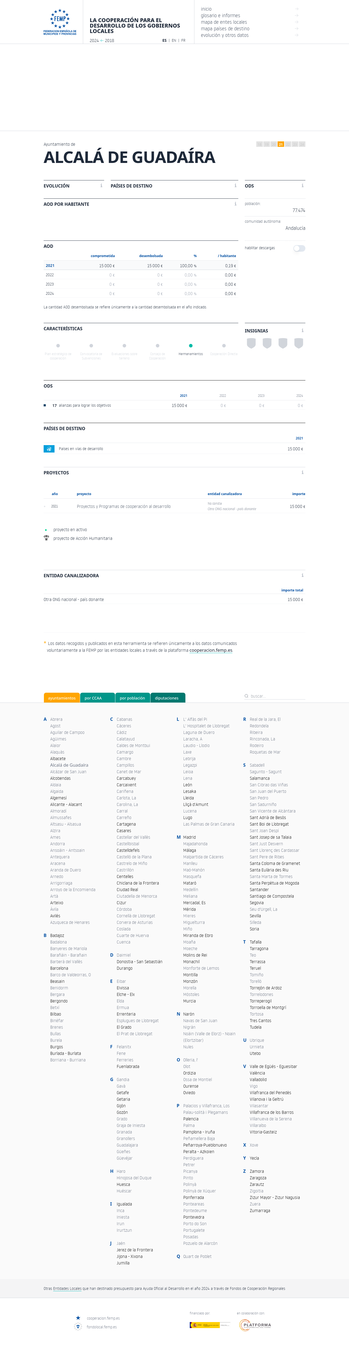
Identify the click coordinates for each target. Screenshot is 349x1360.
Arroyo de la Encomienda (72, 889)
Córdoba (124, 909)
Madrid (189, 837)
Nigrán (189, 1027)
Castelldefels (128, 850)
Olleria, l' (190, 1060)
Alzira (55, 830)
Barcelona (59, 968)
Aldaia (55, 784)
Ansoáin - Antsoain (67, 850)
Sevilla (255, 915)
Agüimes (58, 739)
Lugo (187, 817)
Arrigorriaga (61, 883)
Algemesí (58, 797)
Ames (55, 837)
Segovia (257, 902)
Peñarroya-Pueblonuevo (205, 1145)
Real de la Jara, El (265, 719)
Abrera (56, 719)
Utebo (255, 1053)
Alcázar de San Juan (68, 771)
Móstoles (191, 994)
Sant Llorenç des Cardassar (274, 850)
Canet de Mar (129, 771)
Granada (124, 1132)
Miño (187, 929)
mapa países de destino (250, 28)
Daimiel (124, 955)
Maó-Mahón (194, 870)
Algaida (56, 791)
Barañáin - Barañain (68, 955)
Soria (254, 929)
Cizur (121, 902)
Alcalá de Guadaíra (69, 765)
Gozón (122, 1112)
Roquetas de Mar (265, 752)
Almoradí (58, 811)
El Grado (124, 1027)
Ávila (54, 909)
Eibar (121, 981)
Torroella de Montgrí (268, 1007)
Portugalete (194, 1230)
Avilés (55, 915)
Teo (253, 955)
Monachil (191, 961)
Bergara (57, 994)
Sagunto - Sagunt (266, 771)
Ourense (190, 1086)
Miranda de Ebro (198, 935)
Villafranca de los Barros (272, 1112)
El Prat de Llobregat (134, 1033)
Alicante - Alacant (66, 804)
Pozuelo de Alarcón (200, 1243)
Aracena (57, 863)
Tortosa (256, 1014)
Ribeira (256, 732)
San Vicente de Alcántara (273, 811)
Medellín (190, 889)
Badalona (58, 942)
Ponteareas (193, 1204)
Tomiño (256, 974)
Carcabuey (126, 778)
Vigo (254, 1086)
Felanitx (124, 1046)
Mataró (189, 883)
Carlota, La (126, 797)
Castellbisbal (128, 843)
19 (267, 144)
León (187, 784)
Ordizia (189, 1073)
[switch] (299, 248)
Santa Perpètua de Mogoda (274, 883)
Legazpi (190, 765)
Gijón (121, 1105)
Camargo (125, 752)
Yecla (254, 1158)
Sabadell (257, 765)
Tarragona (259, 948)
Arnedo (56, 876)
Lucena (190, 811)
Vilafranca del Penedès (270, 1092)
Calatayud (126, 739)
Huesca (123, 1184)
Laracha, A (192, 739)
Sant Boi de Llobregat (269, 824)
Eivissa (123, 987)
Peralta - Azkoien (198, 1151)
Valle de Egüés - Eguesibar (273, 1066)
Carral (122, 811)
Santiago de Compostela (272, 896)
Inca (120, 1210)
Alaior (55, 745)
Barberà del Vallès (66, 961)
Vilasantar (259, 1105)
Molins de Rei (195, 955)
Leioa (188, 771)
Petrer (189, 1164)
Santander (259, 889)
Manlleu (190, 863)
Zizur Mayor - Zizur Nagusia (275, 1197)
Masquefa (192, 876)
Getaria (123, 1099)
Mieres (189, 915)
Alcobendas (60, 778)
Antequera (60, 856)
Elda (120, 1001)
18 (259, 144)
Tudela (255, 1027)
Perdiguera (193, 1158)
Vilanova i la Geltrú (267, 1099)
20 (274, 144)
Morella (189, 987)
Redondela (259, 725)
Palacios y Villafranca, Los (206, 1105)
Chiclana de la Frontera (138, 883)
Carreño (124, 817)
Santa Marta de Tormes (271, 876)
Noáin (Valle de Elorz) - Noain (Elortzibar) (209, 1037)
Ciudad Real (127, 889)
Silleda (255, 922)
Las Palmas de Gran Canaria (208, 824)
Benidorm (59, 987)
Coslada (124, 929)
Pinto (188, 1177)
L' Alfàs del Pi (195, 719)
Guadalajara (127, 1145)
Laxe (187, 752)
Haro (121, 1171)
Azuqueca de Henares (70, 922)
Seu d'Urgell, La (263, 909)
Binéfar (57, 1020)
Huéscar (124, 1191)
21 (281, 144)
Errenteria (126, 1014)
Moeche (190, 948)
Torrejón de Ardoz (266, 987)
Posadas (190, 1236)
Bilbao (55, 1014)
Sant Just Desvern (266, 843)
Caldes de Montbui (133, 745)
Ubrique (257, 1040)
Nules (188, 1046)
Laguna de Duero (199, 732)
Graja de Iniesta (131, 1125)
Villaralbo (258, 1125)
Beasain (57, 981)
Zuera (255, 1204)
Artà (54, 896)
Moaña (189, 942)
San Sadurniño (263, 804)
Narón (188, 1014)
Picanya (190, 1171)
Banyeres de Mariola (68, 948)
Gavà (121, 1086)
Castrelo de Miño (132, 863)
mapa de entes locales (250, 22)
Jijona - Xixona (130, 1256)
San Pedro (259, 797)
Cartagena (126, 824)
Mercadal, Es (194, 902)
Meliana (190, 896)
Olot (186, 1066)
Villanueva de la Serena (271, 1118)
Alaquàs (57, 752)
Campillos (125, 765)
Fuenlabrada (128, 1066)
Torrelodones (261, 994)
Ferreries (125, 1060)
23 (295, 144)
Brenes (56, 1027)
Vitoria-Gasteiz (263, 1132)
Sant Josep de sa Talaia (270, 837)
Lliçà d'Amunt (195, 804)
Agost (55, 725)
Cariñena (125, 791)
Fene (121, 1053)
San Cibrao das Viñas (269, 784)
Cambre (124, 758)
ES (164, 40)
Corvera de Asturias (135, 922)
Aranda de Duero (65, 870)
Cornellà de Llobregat (136, 915)
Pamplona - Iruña (199, 1132)
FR (183, 40)
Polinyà (189, 1184)
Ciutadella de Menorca (137, 896)
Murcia (189, 1001)
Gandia (123, 1079)
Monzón (190, 981)
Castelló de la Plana (134, 856)
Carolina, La (127, 804)
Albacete (58, 758)
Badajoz (57, 935)
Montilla (190, 974)
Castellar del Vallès (133, 837)
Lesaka (189, 791)
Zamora (257, 1171)
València (257, 1073)
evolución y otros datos (250, 35)
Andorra (57, 843)
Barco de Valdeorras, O (70, 974)
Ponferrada (193, 1197)
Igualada (124, 1204)
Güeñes (123, 1151)
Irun (120, 1223)
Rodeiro (257, 745)
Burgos (56, 1046)
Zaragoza (258, 1177)
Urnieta (257, 1046)
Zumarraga (260, 1210)
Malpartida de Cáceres (203, 856)
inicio (250, 8)
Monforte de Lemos (201, 968)
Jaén (121, 1243)
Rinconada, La (262, 739)
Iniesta (123, 1217)
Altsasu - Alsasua (65, 824)
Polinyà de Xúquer (199, 1191)
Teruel (255, 968)
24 (302, 144)
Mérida (189, 909)
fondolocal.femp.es (102, 1327)
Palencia (190, 1118)
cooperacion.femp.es (103, 1318)
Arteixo (56, 902)
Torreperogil (261, 1001)
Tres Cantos (260, 1020)
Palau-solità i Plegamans (205, 1112)
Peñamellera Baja (199, 1138)
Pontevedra (193, 1217)
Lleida (188, 797)
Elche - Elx (126, 994)
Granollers (126, 1138)
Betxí (54, 1007)
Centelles (125, 876)
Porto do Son (195, 1223)
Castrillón (125, 870)
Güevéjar (125, 1158)
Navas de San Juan (200, 1020)
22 (288, 144)
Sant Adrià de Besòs (268, 817)
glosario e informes (250, 15)
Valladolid (258, 1079)
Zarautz (257, 1184)
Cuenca (123, 942)
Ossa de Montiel (197, 1079)
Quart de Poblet (197, 1256)
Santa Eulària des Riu (269, 870)
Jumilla (123, 1263)
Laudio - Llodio (196, 745)
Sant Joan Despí (264, 830)
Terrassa (257, 961)
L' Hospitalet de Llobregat (206, 725)
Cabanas (124, 719)
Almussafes (60, 817)
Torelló (255, 981)
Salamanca (260, 778)
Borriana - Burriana (68, 1060)
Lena (187, 778)
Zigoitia (256, 1191)
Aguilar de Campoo (67, 732)
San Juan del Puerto (268, 791)
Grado (122, 1118)
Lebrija (189, 758)
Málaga (189, 850)
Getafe (123, 1092)
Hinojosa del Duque (134, 1177)
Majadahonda (195, 843)
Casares (124, 830)
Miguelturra (194, 922)
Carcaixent (126, 784)
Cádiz (122, 732)
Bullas (55, 1033)
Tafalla (255, 942)
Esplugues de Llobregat (138, 1020)
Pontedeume (195, 1210)
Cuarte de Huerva (133, 935)
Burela (56, 1040)
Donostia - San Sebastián (140, 961)
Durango (125, 968)
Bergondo (59, 1001)
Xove (254, 1145)
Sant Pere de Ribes (267, 856)
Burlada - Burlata (65, 1053)
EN (174, 40)
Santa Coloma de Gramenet (275, 863)
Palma (189, 1125)
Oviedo (189, 1092)
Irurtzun (124, 1230)
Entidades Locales (67, 1288)
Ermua (123, 1007)
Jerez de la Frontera (135, 1249)
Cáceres (124, 725)
